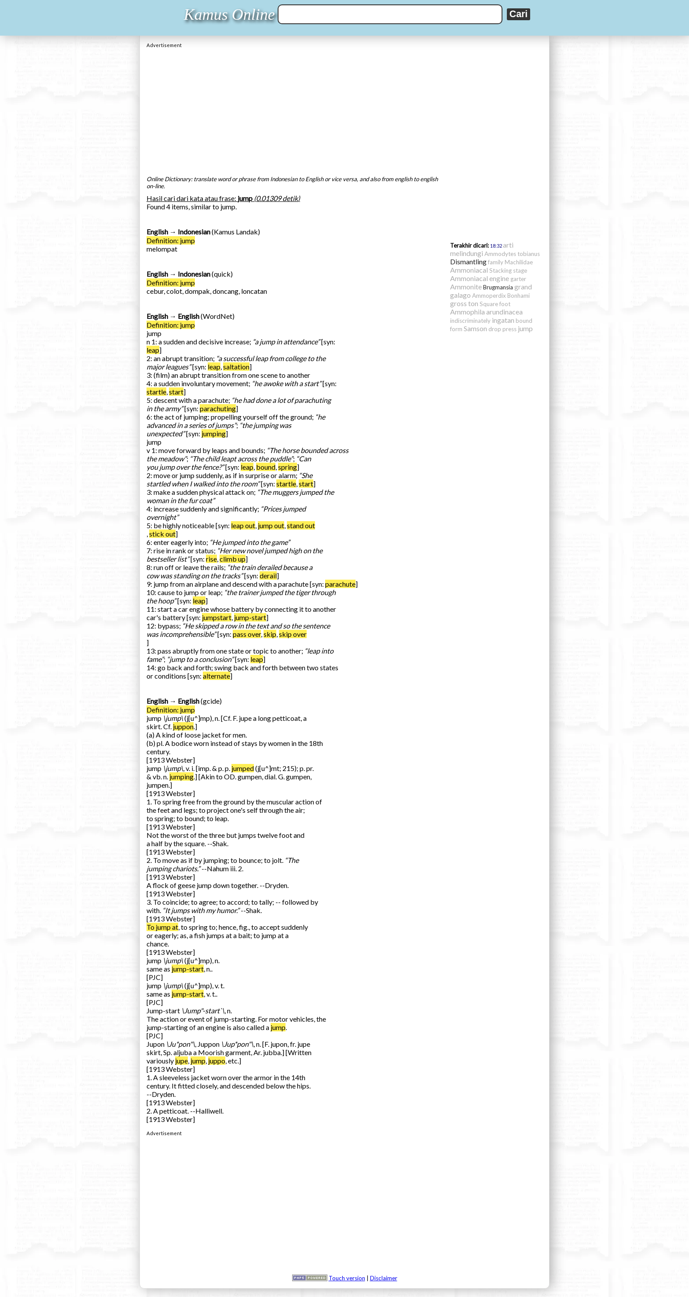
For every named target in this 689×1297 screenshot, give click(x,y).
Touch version (347, 1278)
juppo (216, 1060)
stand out (301, 525)
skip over (293, 634)
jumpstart (216, 617)
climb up (233, 559)
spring (287, 467)
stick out (162, 534)
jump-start (250, 617)
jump (278, 1027)
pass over (247, 634)
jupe (181, 1060)
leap (153, 350)
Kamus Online (229, 14)
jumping (214, 433)
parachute (340, 584)
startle (156, 391)
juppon (183, 726)
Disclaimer (383, 1278)
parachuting (218, 408)
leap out (243, 525)
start (176, 391)
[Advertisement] (344, 109)
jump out (271, 525)
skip (270, 634)
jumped (242, 768)
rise (211, 559)
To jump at (162, 927)
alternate (216, 676)
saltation (236, 366)
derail (268, 575)
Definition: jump (171, 240)
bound (265, 467)
